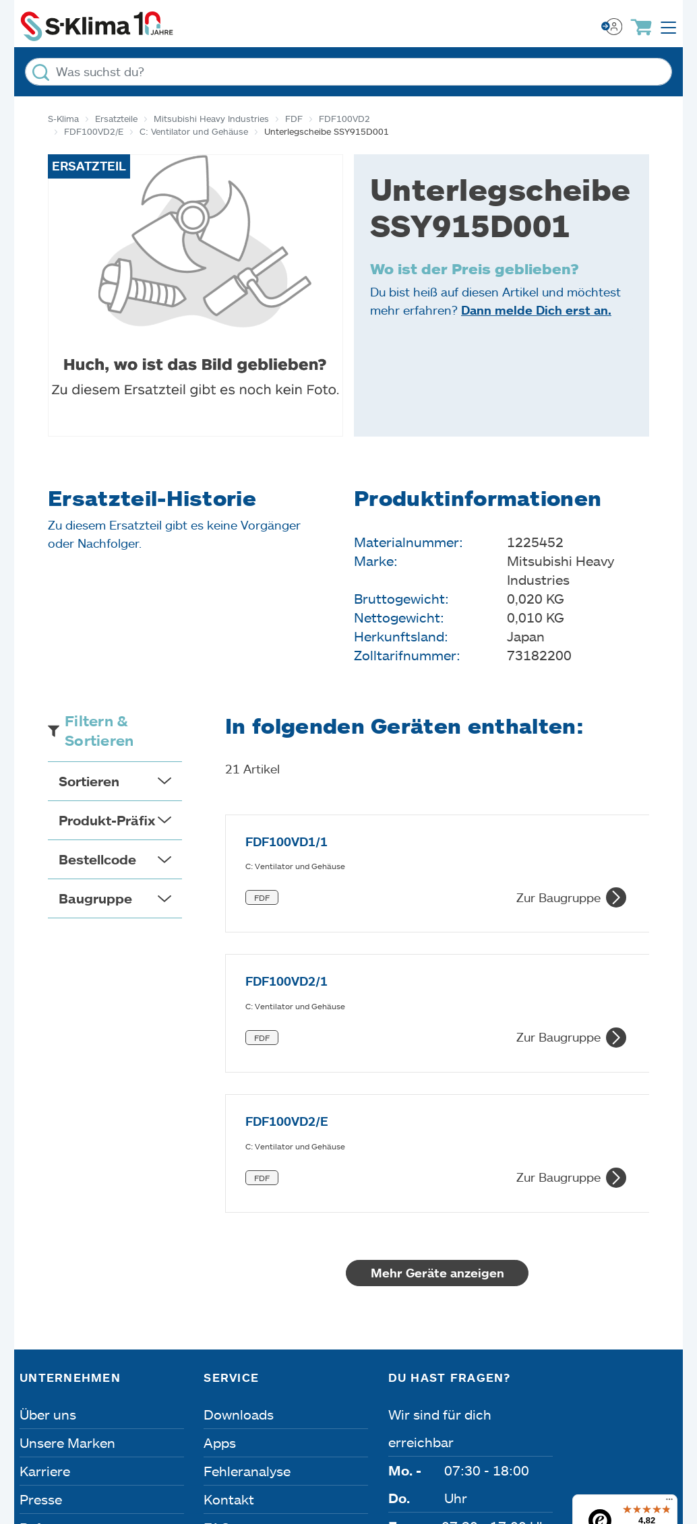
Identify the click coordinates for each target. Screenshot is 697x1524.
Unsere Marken (67, 1213)
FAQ (217, 1298)
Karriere (45, 1241)
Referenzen (55, 1298)
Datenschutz (164, 1400)
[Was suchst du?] (348, 72)
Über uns (48, 1184)
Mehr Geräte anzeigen (449, 1043)
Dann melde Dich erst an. (536, 310)
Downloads (239, 1184)
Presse (41, 1269)
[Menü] (669, 1273)
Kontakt (229, 1269)
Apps (220, 1213)
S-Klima (63, 118)
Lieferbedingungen (615, 1400)
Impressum (59, 1400)
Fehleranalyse (247, 1241)
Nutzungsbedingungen (454, 1400)
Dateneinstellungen (292, 1400)
